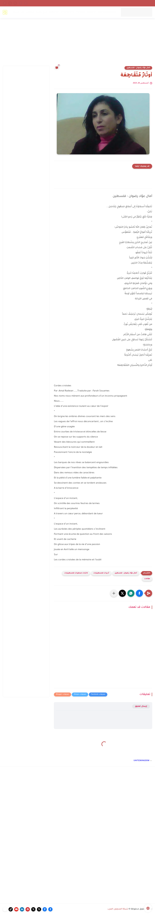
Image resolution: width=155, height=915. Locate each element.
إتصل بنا (147, 3)
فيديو (16, 12)
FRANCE (81, 12)
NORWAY (91, 12)
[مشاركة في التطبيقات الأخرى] (113, 593)
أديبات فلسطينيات (101, 573)
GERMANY (54, 12)
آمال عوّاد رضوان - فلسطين (138, 68)
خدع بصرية (41, 12)
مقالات (147, 579)
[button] (139, 593)
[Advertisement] (77, 44)
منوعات (30, 12)
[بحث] (5, 12)
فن (22, 12)
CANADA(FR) (67, 12)
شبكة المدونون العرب (117, 909)
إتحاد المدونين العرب (122, 3)
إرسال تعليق (141, 706)
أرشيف (138, 3)
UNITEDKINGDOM (107, 12)
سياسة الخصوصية (102, 3)
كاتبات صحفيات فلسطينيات (76, 573)
